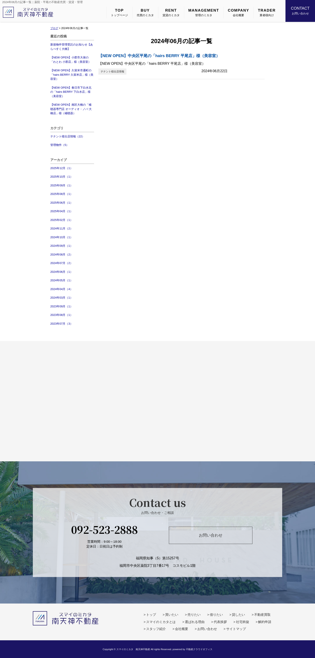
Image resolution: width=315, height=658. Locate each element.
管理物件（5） (59, 145)
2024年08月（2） (61, 254)
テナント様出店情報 (112, 71)
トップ (151, 614)
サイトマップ (236, 629)
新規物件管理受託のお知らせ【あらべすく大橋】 (71, 47)
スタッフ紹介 (156, 629)
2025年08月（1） (61, 194)
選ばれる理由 (195, 622)
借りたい (216, 614)
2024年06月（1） (61, 271)
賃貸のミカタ (171, 12)
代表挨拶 (220, 622)
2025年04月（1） (61, 211)
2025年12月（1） (61, 168)
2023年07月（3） (61, 323)
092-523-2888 (104, 529)
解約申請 (264, 622)
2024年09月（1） (61, 245)
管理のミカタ (203, 12)
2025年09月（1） (61, 185)
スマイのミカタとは (161, 622)
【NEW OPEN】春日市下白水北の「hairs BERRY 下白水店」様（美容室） (70, 92)
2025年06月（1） (61, 202)
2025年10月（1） (61, 176)
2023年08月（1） (61, 315)
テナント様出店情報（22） (67, 136)
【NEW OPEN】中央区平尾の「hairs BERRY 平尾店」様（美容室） (159, 56)
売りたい (194, 614)
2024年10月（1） (61, 237)
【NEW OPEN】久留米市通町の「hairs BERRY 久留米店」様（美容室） (71, 74)
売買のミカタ (145, 12)
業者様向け (267, 12)
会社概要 (238, 12)
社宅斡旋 (242, 622)
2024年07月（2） (61, 263)
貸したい (238, 614)
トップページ (119, 12)
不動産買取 (262, 614)
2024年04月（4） (61, 289)
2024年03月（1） (61, 297)
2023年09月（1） (61, 306)
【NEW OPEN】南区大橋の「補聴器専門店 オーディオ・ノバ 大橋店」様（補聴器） (71, 109)
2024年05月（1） (61, 280)
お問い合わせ (300, 10)
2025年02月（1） (61, 220)
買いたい (171, 614)
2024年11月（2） (61, 228)
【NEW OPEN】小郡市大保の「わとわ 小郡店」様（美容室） (70, 59)
